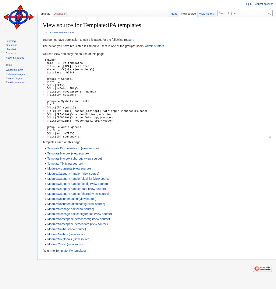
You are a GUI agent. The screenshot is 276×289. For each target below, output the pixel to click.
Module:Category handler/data (67, 204)
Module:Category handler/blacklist (69, 194)
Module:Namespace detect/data (68, 240)
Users (140, 46)
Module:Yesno (56, 260)
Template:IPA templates (61, 32)
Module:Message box (61, 225)
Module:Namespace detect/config (69, 235)
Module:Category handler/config (68, 199)
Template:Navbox (58, 169)
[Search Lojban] (245, 13)
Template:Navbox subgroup (65, 174)
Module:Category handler (64, 189)
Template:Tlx (55, 179)
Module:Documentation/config (66, 220)
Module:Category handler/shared (69, 209)
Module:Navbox (57, 250)
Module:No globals (59, 255)
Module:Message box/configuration (70, 229)
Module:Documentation (62, 214)
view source (90, 164)
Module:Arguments (59, 184)
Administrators (154, 46)
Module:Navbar (57, 245)
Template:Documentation (63, 164)
